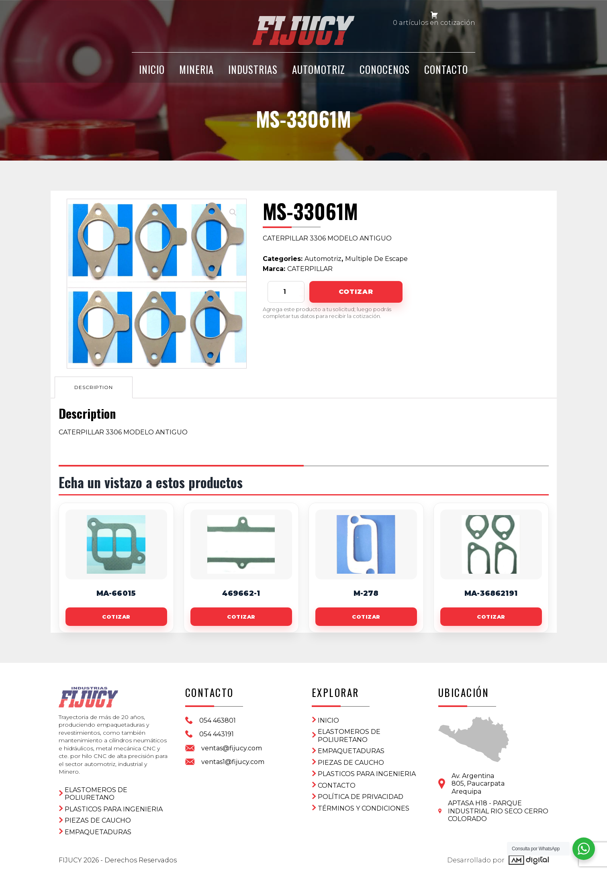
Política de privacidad (360, 797)
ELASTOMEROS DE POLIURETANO (96, 794)
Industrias (253, 69)
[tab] (94, 387)
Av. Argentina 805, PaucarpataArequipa (478, 783)
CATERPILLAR (310, 269)
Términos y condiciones (363, 808)
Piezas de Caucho (98, 820)
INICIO (152, 69)
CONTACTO (446, 69)
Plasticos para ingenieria (114, 809)
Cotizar (356, 291)
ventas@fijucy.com (231, 748)
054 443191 (216, 734)
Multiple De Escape (376, 259)
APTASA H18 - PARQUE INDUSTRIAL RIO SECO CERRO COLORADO (498, 811)
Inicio (328, 720)
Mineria (196, 69)
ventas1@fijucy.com (232, 762)
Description (93, 387)
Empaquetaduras (98, 832)
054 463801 (217, 720)
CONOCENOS (385, 69)
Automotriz (318, 69)
